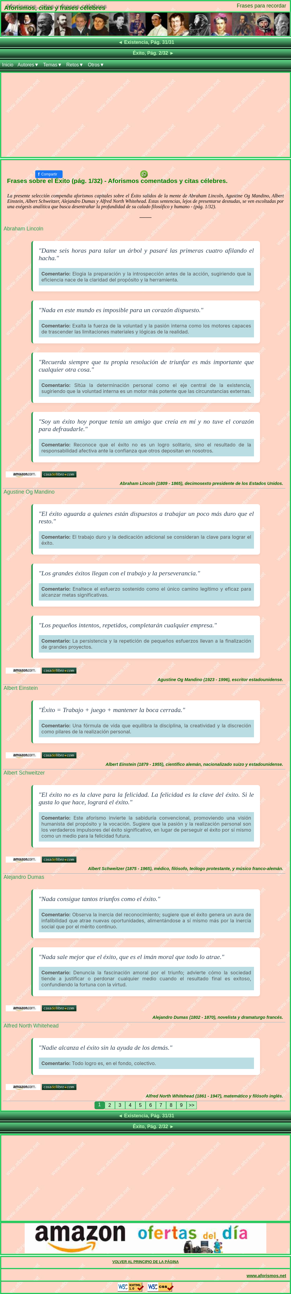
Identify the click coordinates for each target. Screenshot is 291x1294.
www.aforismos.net (266, 1275)
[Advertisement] (145, 115)
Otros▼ (96, 64)
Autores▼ (28, 64)
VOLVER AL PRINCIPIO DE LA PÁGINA (145, 1262)
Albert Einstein (21, 688)
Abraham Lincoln (23, 229)
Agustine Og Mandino (29, 492)
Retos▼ (75, 64)
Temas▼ (52, 64)
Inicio (7, 64)
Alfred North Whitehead (31, 1026)
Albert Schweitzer (24, 773)
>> (191, 1105)
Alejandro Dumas (24, 877)
